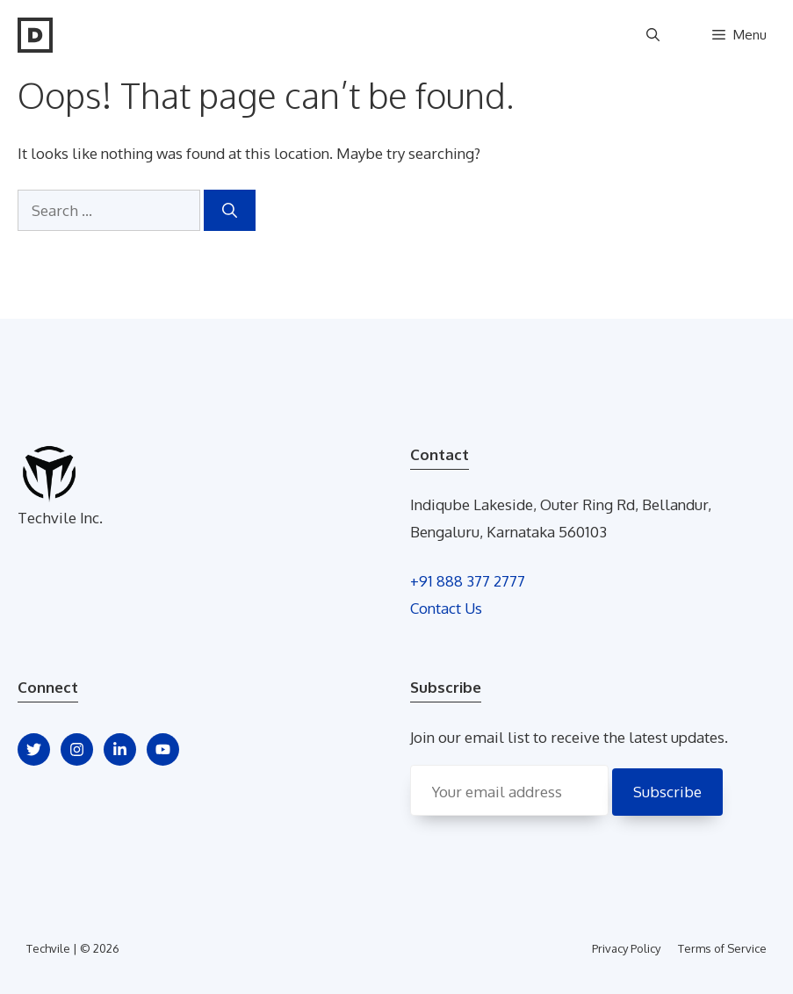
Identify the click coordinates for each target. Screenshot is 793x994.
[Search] (230, 211)
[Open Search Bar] (653, 35)
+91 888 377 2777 (467, 581)
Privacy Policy (626, 948)
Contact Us (446, 608)
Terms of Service (722, 948)
